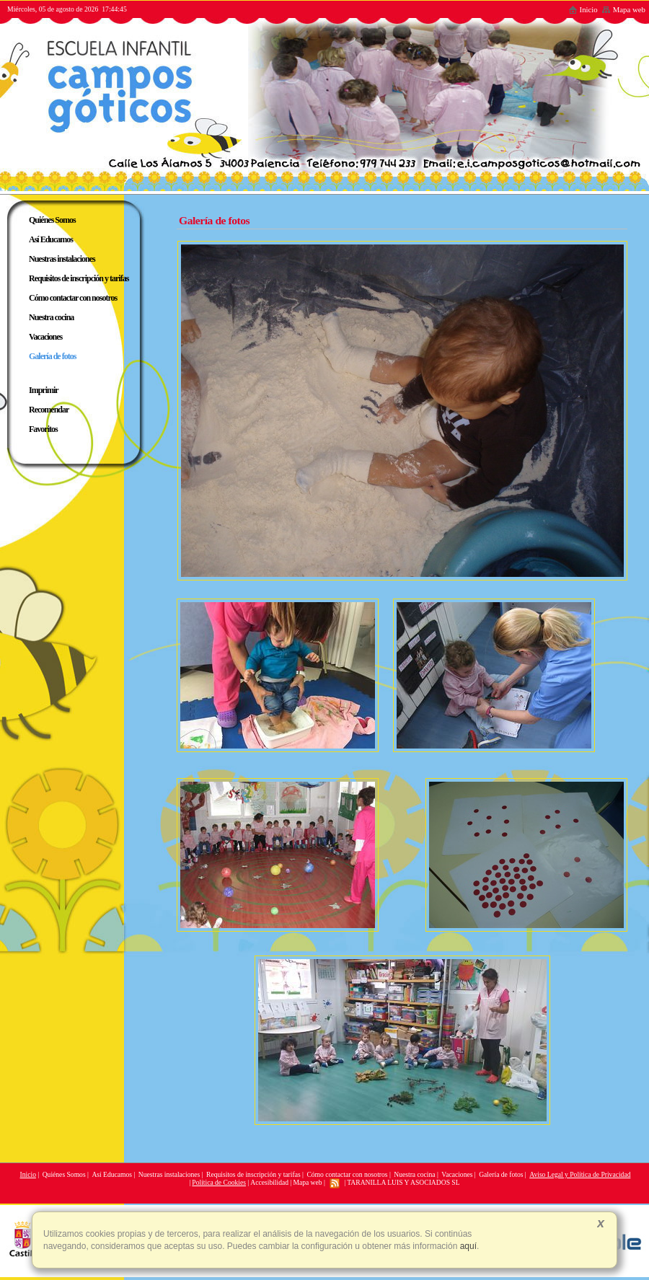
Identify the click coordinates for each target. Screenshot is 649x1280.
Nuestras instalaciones (169, 1174)
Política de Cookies (219, 1182)
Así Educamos (112, 1174)
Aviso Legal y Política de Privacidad (579, 1174)
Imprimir (43, 390)
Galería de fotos (501, 1174)
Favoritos (43, 429)
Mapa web (623, 9)
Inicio (583, 9)
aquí (467, 1246)
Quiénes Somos (64, 1174)
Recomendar (49, 410)
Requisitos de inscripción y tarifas (253, 1174)
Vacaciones (456, 1174)
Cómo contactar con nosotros (346, 1174)
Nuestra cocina (414, 1174)
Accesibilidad (269, 1182)
